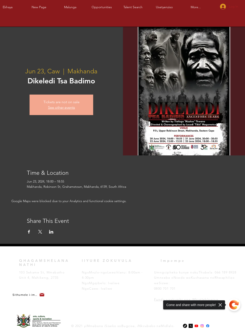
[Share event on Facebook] (29, 232)
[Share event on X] (40, 232)
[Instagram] (202, 326)
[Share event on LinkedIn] (51, 232)
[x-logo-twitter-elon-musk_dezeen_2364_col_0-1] (191, 326)
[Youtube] (196, 326)
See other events (61, 107)
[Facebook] (208, 326)
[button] (70, 5)
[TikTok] (185, 326)
